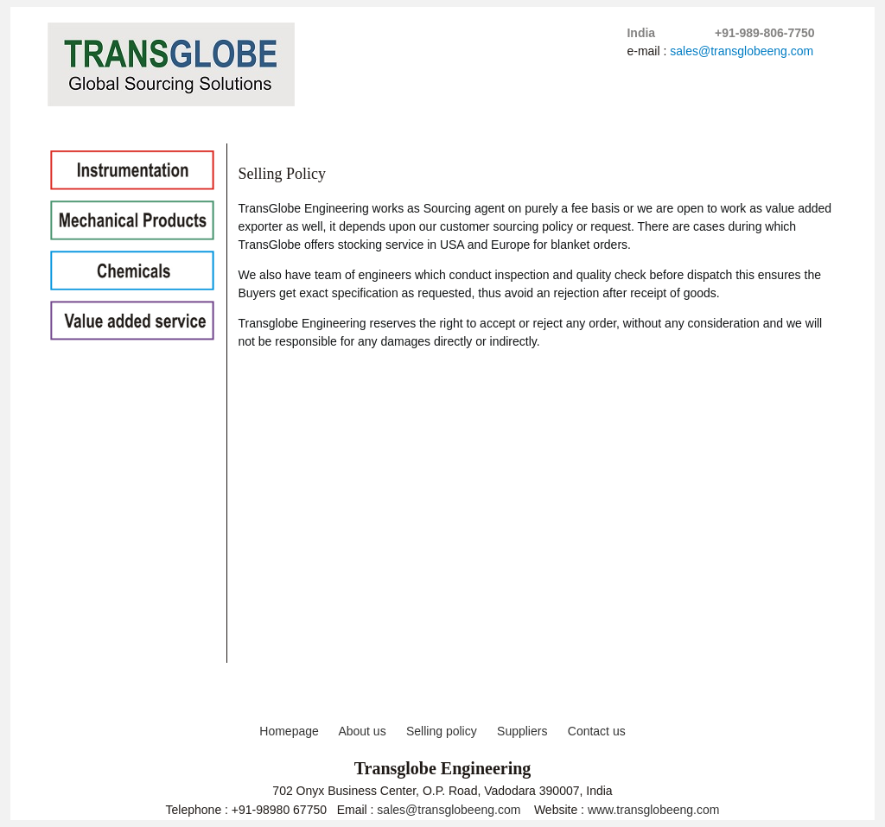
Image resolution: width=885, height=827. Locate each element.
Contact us (597, 731)
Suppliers (522, 731)
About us (361, 731)
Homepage (289, 731)
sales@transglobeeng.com (741, 51)
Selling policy (441, 731)
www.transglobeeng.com (654, 810)
